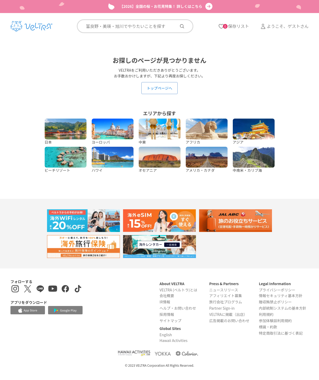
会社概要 (166, 295)
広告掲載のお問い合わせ (229, 320)
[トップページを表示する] (31, 26)
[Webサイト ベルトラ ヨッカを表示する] (163, 353)
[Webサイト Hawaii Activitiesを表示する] (134, 353)
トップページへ (159, 88)
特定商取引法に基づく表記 (281, 333)
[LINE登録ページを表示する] (40, 289)
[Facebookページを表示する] (65, 289)
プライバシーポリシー (277, 289)
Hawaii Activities (173, 340)
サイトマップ (170, 320)
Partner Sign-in (222, 308)
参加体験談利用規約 (275, 320)
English (165, 334)
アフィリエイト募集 (225, 295)
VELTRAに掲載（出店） (228, 314)
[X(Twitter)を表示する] (27, 289)
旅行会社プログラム (225, 301)
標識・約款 (268, 326)
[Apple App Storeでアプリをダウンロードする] (28, 310)
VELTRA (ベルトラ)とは (178, 289)
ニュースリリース (223, 289)
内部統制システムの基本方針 (282, 308)
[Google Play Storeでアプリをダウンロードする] (65, 310)
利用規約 (266, 314)
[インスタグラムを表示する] (15, 289)
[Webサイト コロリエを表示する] (187, 353)
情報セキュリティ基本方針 (281, 295)
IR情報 (164, 301)
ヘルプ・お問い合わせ (177, 308)
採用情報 (166, 314)
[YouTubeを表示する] (52, 289)
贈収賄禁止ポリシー (275, 301)
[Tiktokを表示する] (78, 289)
